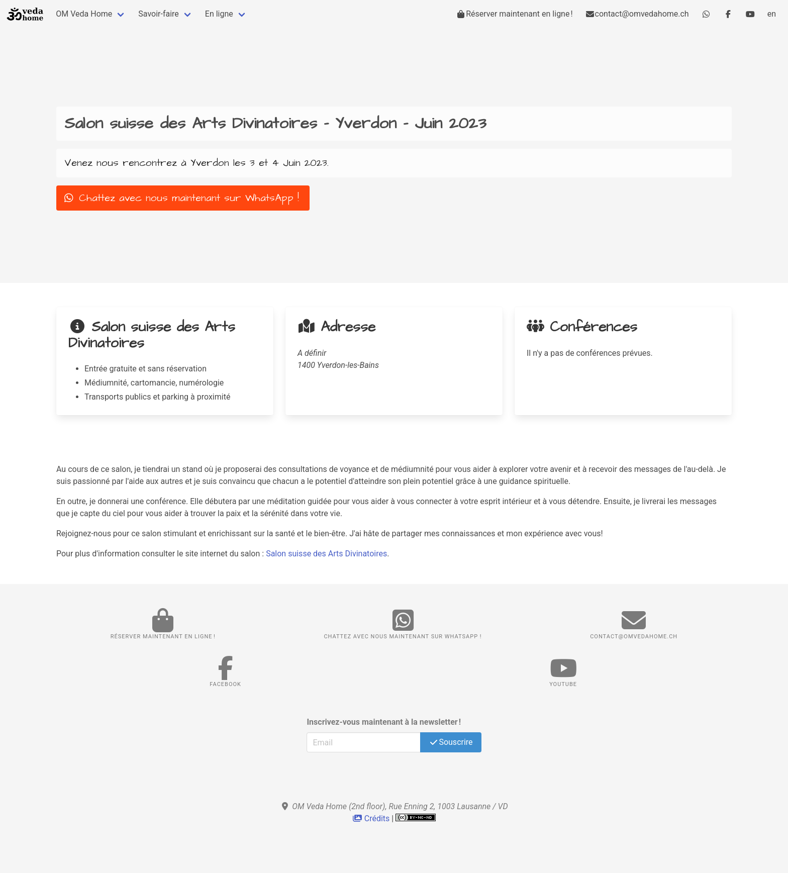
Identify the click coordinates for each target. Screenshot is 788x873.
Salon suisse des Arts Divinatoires (326, 553)
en (771, 14)
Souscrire (450, 742)
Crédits (372, 818)
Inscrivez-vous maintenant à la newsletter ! (384, 722)
